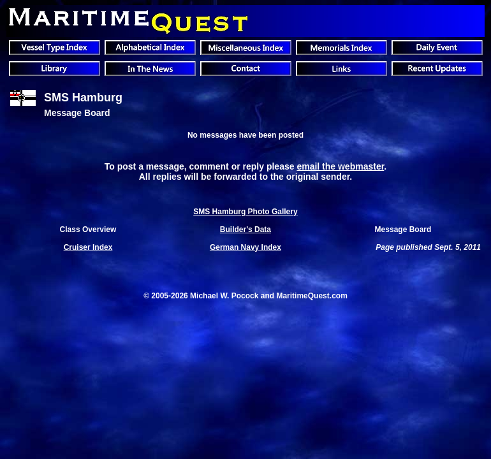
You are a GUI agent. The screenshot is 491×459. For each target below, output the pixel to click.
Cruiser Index (88, 247)
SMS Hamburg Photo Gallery (245, 211)
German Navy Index (245, 247)
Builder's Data (245, 229)
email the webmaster (340, 166)
